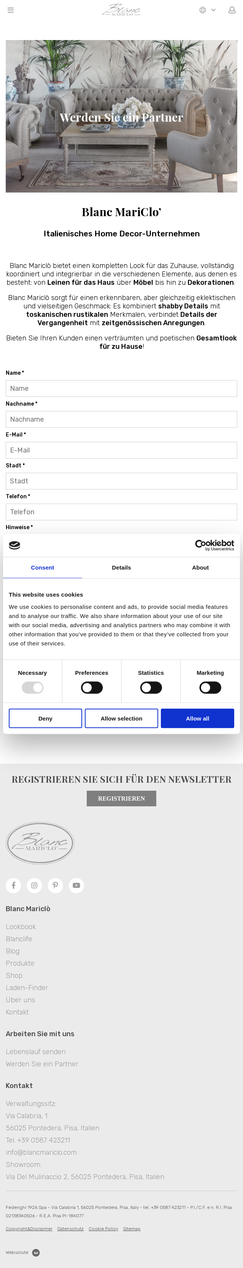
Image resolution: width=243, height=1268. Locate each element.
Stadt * (15, 465)
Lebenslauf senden (36, 1052)
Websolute (23, 1253)
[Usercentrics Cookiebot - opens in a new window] (200, 545)
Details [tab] (121, 567)
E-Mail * (16, 435)
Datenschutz (70, 1228)
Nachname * (21, 404)
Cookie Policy (103, 1228)
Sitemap (132, 1228)
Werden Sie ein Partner (42, 1064)
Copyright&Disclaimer (29, 1228)
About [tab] (200, 567)
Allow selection (121, 718)
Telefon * (18, 496)
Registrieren (121, 798)
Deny (45, 718)
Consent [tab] (42, 567)
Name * (15, 373)
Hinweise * (19, 527)
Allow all (197, 718)
